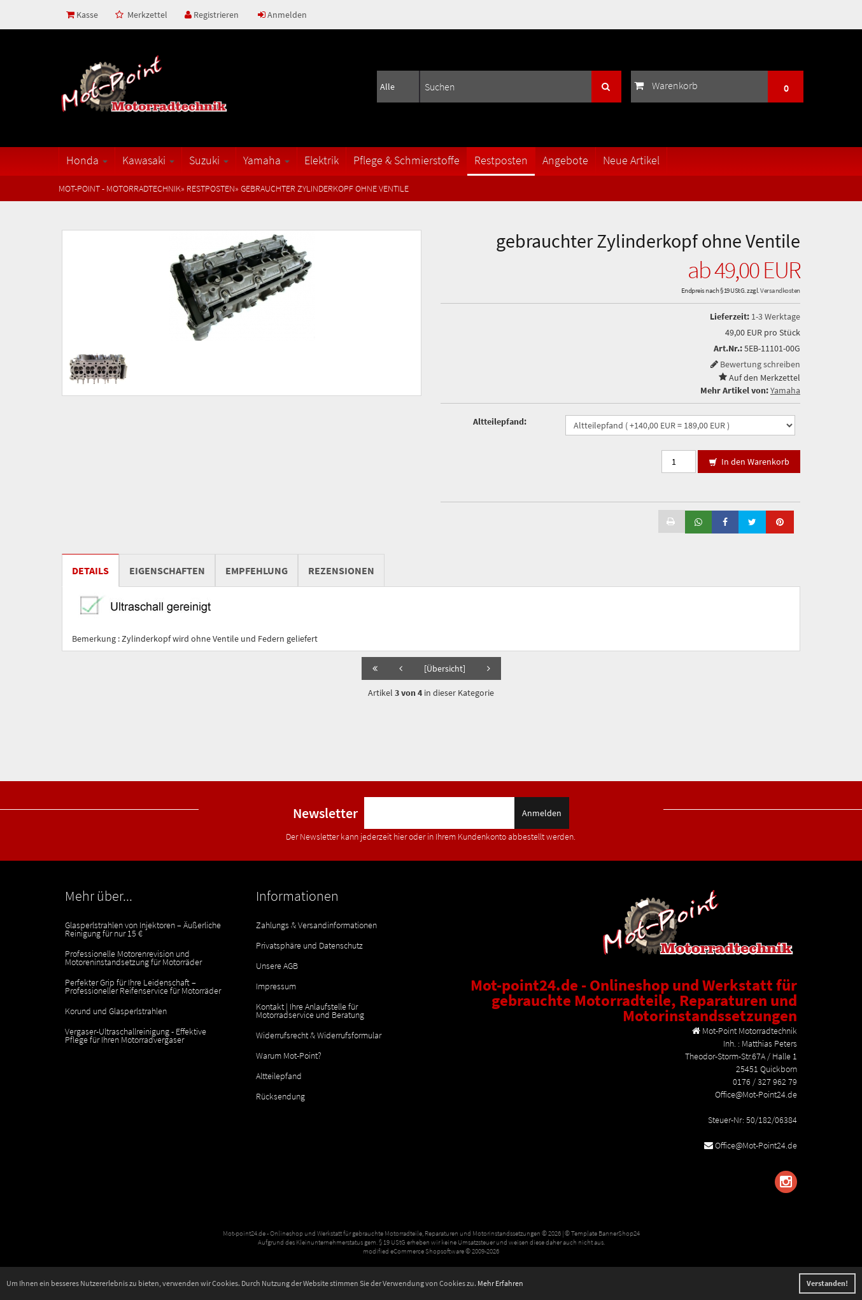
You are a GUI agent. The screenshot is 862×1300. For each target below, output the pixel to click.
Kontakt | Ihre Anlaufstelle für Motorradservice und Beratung (310, 1011)
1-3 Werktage (775, 316)
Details (90, 570)
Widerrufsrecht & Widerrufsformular (318, 1035)
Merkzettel (141, 14)
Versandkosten (780, 290)
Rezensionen (341, 570)
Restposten (501, 160)
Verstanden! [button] (827, 1283)
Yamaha (266, 160)
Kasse (82, 14)
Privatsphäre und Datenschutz (309, 945)
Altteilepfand (279, 1076)
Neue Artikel (631, 160)
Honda (87, 160)
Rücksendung (280, 1096)
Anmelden (282, 14)
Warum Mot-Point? (288, 1055)
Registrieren (212, 14)
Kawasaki (148, 160)
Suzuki (209, 160)
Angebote (565, 160)
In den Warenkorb (749, 462)
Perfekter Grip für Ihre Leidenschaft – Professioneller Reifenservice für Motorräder (143, 986)
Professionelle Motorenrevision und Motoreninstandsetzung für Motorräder (133, 958)
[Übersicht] (444, 668)
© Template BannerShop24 (602, 1233)
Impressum (276, 986)
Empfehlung (256, 570)
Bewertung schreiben (760, 364)
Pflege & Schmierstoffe (406, 160)
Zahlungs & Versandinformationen (316, 925)
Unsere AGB (277, 965)
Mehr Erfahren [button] (500, 1283)
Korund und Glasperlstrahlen (116, 1011)
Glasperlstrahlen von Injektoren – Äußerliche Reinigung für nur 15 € (143, 929)
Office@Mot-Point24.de (756, 1145)
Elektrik (321, 160)
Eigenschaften (167, 570)
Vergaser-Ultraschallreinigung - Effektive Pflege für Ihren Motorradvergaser (135, 1035)
